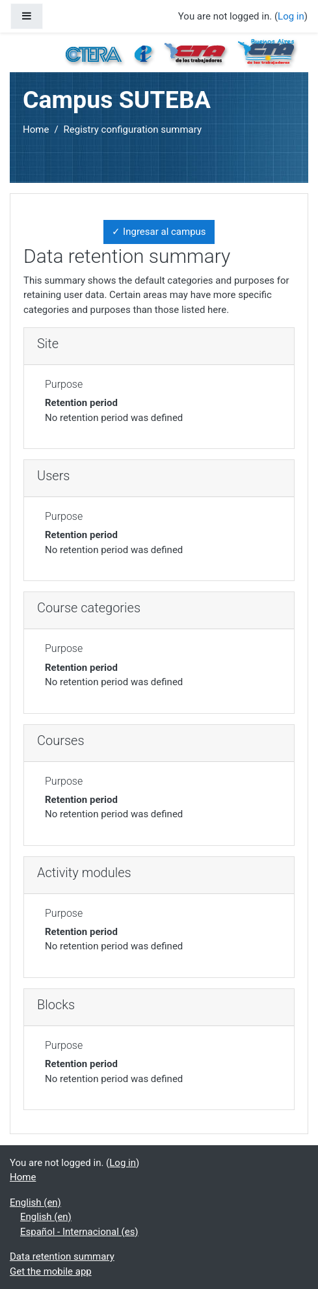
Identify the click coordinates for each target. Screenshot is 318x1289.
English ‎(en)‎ (35, 1202)
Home (36, 129)
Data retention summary (62, 1256)
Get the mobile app (51, 1271)
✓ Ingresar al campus (158, 231)
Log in (291, 16)
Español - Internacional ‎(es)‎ (79, 1232)
